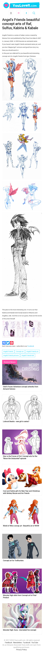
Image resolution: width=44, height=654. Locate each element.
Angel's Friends (8, 351)
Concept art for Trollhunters (13, 560)
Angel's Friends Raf (28, 355)
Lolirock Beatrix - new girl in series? (16, 421)
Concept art (20, 351)
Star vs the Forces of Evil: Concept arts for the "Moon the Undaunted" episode (20, 457)
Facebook (26, 13)
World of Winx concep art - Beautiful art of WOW (21, 526)
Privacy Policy (21, 649)
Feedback (8, 642)
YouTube (34, 642)
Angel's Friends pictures (11, 355)
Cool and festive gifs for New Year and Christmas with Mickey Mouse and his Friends (21, 492)
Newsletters (17, 642)
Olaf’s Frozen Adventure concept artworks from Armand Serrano (20, 388)
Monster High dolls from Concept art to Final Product (19, 596)
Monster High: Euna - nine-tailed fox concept (19, 630)
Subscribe (18, 13)
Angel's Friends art (32, 351)
